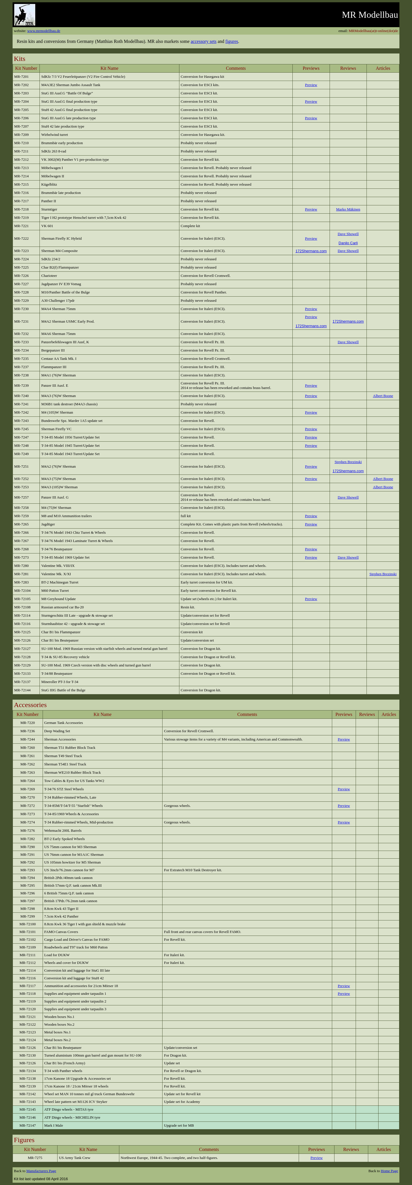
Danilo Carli (348, 243)
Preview (311, 516)
